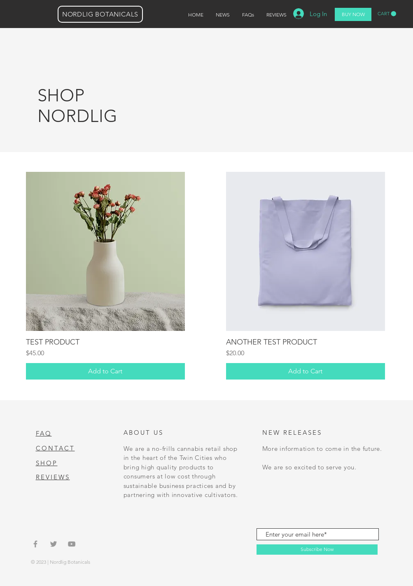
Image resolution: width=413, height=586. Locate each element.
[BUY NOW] (353, 14)
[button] (387, 13)
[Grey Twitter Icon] (53, 543)
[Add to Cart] (105, 371)
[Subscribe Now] (317, 549)
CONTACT (55, 448)
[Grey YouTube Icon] (71, 543)
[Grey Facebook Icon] (35, 543)
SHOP (47, 463)
